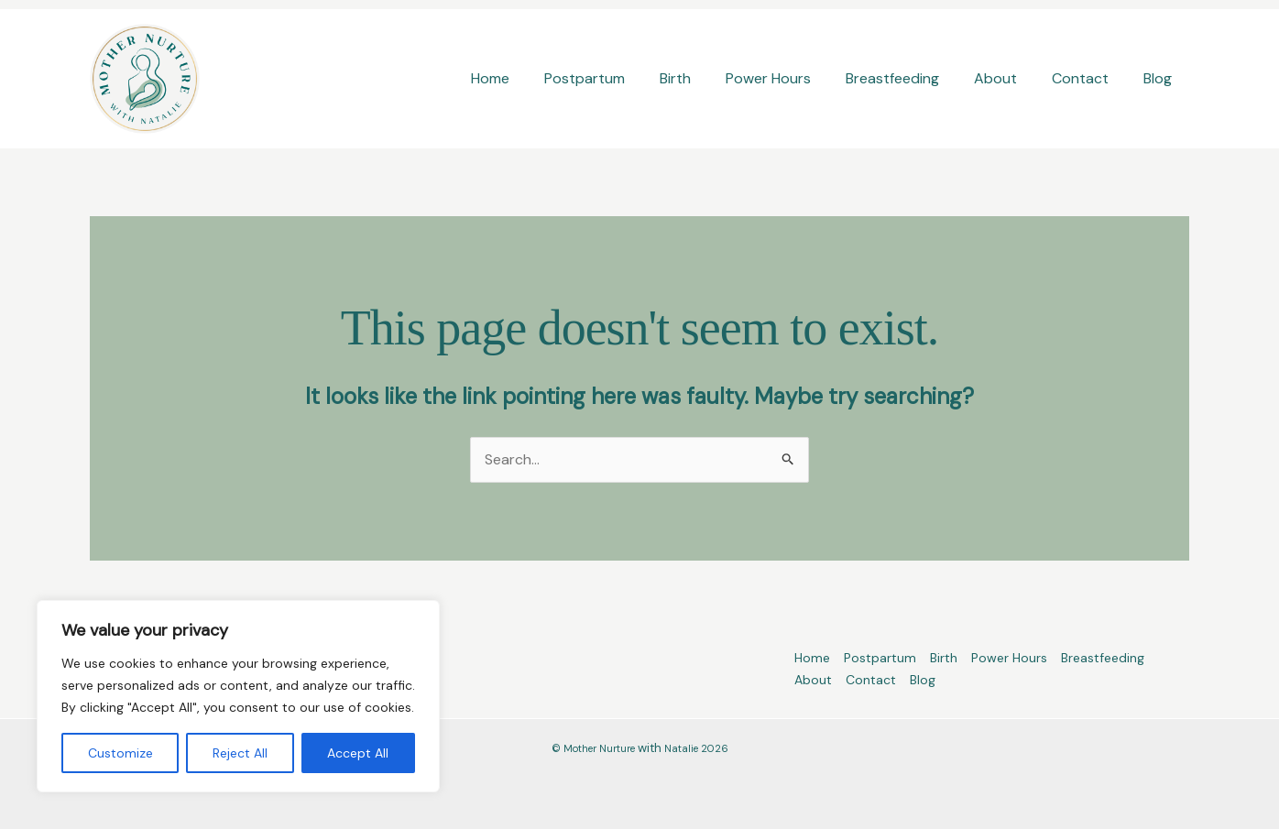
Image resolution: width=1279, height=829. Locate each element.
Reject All (240, 753)
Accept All (357, 753)
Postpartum (620, 78)
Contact (1088, 78)
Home (531, 78)
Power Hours (793, 78)
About (1009, 78)
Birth (705, 78)
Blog (1160, 78)
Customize (120, 753)
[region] (238, 696)
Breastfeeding (911, 78)
